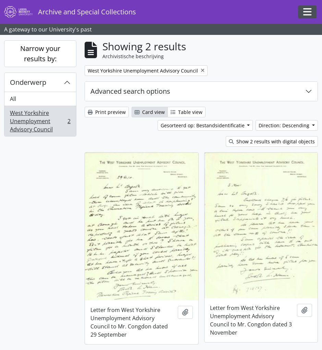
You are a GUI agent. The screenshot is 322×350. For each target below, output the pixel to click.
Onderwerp (28, 82)
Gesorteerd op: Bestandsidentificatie (203, 125)
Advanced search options (130, 91)
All (13, 99)
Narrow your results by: (40, 53)
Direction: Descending (285, 125)
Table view (186, 112)
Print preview (107, 112)
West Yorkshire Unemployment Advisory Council (40, 121)
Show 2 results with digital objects (272, 141)
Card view (150, 112)
